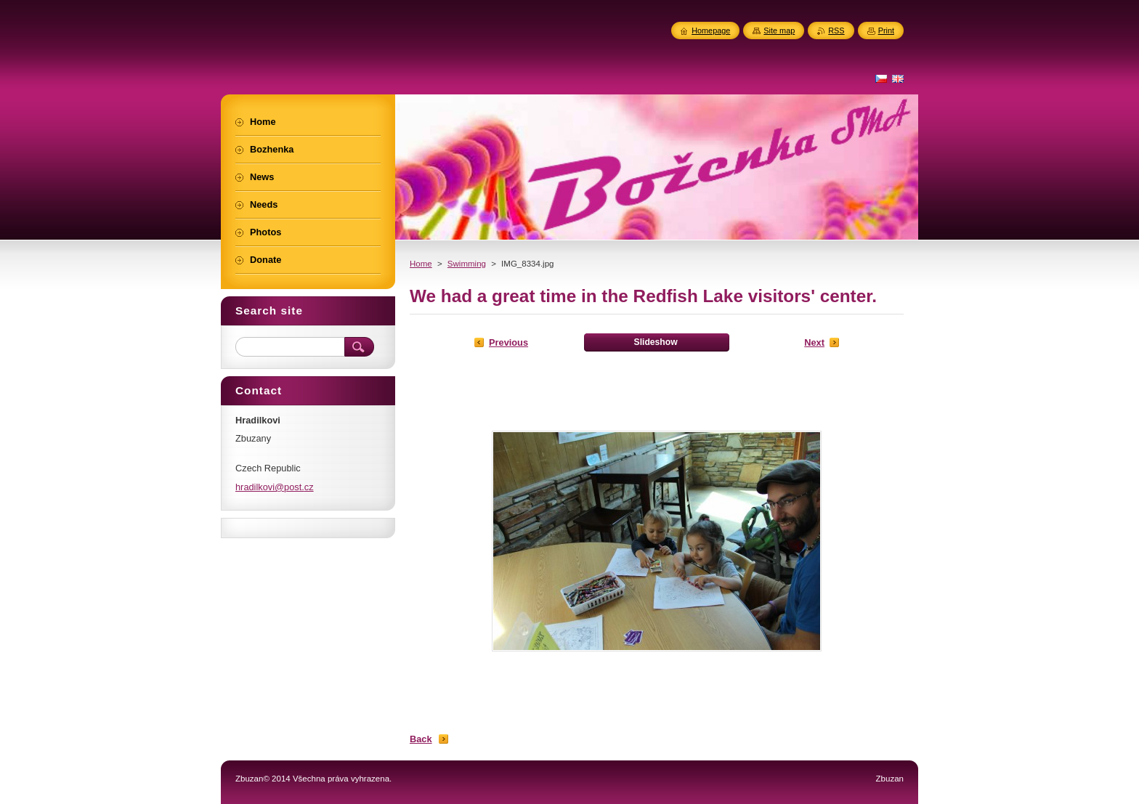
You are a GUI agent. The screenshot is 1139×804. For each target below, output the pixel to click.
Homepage (711, 30)
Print (886, 30)
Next (814, 342)
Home (421, 263)
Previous (508, 342)
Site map (779, 30)
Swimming (466, 263)
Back (421, 739)
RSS (836, 30)
